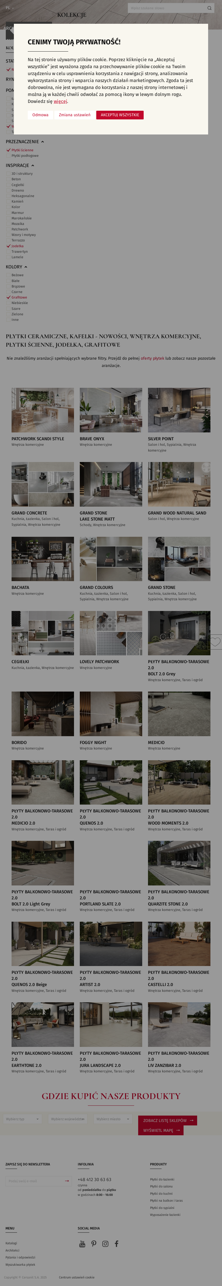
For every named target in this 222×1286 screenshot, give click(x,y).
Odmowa (40, 115)
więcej (60, 101)
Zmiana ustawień (74, 115)
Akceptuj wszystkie (120, 115)
